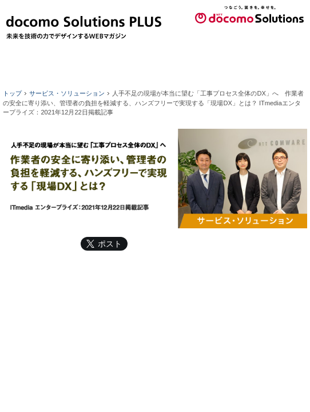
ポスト (110, 243)
